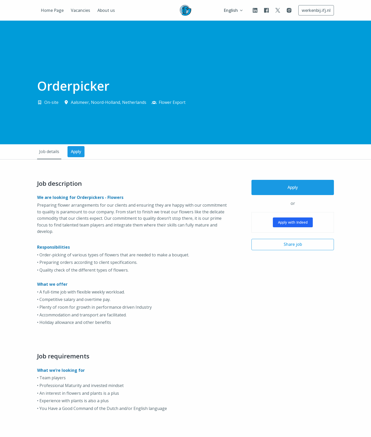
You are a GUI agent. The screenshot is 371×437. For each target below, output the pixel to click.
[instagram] (289, 10)
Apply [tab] (76, 151)
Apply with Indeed (293, 222)
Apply (293, 187)
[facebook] (266, 10)
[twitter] (278, 10)
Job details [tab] (49, 151)
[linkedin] (255, 10)
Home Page (52, 10)
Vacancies (80, 10)
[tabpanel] (185, 300)
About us (106, 10)
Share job (293, 244)
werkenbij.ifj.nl (316, 10)
